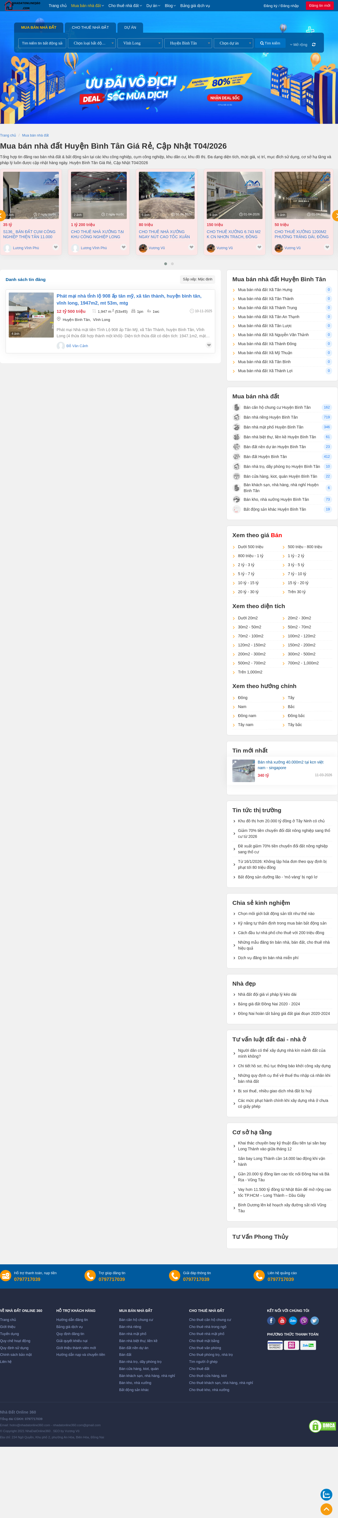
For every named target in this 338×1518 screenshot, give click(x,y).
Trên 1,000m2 (250, 672)
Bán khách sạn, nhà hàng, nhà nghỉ (147, 1376)
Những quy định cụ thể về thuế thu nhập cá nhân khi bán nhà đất (284, 1078)
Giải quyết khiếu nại (72, 1341)
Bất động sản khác (134, 1390)
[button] (165, 264)
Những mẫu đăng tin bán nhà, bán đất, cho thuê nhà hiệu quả (284, 945)
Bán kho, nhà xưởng (135, 1383)
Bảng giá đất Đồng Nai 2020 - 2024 (269, 1004)
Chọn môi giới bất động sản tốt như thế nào (276, 913)
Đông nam (247, 715)
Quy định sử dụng (14, 1348)
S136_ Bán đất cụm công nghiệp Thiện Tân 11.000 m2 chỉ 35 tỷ (29, 234)
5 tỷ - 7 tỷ (246, 574)
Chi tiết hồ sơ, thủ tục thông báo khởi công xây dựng (284, 1066)
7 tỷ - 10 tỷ (297, 574)
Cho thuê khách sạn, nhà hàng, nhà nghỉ (221, 1383)
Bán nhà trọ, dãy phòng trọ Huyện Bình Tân (276, 466)
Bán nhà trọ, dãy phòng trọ (140, 1362)
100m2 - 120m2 (301, 636)
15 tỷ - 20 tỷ (298, 583)
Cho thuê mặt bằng (204, 1341)
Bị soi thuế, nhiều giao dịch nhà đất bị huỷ (275, 1091)
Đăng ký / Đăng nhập (281, 6)
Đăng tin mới (319, 5)
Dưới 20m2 (248, 618)
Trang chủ (58, 5)
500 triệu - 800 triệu (305, 546)
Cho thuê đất (199, 1369)
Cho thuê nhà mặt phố (206, 1334)
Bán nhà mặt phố (132, 1334)
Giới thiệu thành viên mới (76, 1348)
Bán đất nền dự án (133, 1348)
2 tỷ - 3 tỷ (246, 564)
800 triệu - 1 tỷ (250, 555)
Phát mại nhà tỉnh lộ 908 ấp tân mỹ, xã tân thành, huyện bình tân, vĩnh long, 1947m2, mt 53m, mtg (129, 299)
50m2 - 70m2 (299, 627)
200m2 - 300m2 (252, 654)
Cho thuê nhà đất (123, 5)
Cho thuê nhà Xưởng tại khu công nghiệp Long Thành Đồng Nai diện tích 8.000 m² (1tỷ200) (98, 234)
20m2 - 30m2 (299, 618)
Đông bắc (296, 715)
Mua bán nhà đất (86, 5)
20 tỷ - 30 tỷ (248, 592)
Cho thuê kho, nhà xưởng (209, 1390)
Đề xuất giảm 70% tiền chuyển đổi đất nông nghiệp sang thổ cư (283, 849)
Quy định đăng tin (70, 1334)
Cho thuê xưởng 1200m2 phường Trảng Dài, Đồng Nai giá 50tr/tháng (302, 234)
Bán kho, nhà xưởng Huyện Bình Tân (270, 499)
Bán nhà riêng (130, 1327)
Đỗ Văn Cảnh (77, 346)
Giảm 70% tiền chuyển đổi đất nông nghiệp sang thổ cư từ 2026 (284, 833)
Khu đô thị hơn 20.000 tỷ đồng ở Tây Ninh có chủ (281, 821)
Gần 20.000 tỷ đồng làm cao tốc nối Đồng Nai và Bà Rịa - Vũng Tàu (283, 1177)
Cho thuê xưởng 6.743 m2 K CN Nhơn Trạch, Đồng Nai (234, 234)
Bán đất (125, 1355)
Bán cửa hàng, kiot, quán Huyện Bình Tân (274, 476)
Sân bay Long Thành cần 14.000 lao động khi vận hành (281, 1161)
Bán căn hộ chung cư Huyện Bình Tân (271, 407)
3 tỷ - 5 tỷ (296, 564)
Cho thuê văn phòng (205, 1348)
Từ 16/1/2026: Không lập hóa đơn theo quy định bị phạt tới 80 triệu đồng (282, 864)
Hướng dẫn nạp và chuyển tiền (80, 1355)
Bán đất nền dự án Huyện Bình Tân (269, 447)
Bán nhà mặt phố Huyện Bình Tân (267, 427)
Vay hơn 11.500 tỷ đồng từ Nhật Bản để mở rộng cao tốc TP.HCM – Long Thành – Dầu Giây (284, 1192)
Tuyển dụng (9, 1334)
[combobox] (92, 43)
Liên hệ (6, 1362)
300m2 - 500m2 (301, 654)
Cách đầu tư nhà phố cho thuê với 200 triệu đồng (281, 932)
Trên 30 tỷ (297, 592)
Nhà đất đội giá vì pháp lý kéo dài (267, 994)
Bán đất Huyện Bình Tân (259, 456)
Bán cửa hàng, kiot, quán (139, 1369)
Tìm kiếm (270, 43)
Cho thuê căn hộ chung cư (210, 1320)
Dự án (151, 5)
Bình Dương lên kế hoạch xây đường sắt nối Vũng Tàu (282, 1208)
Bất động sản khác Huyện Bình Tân (269, 509)
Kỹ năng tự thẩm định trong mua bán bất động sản (282, 923)
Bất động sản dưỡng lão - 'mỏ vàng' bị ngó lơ (277, 877)
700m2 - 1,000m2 (303, 663)
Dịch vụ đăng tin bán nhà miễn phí (268, 958)
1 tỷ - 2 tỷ (296, 555)
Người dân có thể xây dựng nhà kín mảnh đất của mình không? (282, 1053)
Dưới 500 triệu (250, 546)
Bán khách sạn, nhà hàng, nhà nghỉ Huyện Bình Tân (275, 488)
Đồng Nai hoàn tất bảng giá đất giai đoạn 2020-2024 (284, 1013)
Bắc (291, 706)
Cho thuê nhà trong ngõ (207, 1327)
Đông (242, 697)
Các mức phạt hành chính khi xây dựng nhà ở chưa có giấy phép (283, 1103)
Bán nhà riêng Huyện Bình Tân (265, 417)
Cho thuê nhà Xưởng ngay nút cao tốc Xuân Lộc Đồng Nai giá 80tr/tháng (164, 234)
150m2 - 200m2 (301, 645)
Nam (242, 706)
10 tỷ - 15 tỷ (248, 583)
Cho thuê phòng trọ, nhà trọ (211, 1355)
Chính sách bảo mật (16, 1355)
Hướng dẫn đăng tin (72, 1320)
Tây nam (245, 724)
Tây (291, 697)
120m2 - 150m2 (252, 645)
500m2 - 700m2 (252, 663)
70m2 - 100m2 (250, 636)
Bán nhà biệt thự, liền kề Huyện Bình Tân (274, 437)
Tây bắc (295, 724)
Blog (169, 5)
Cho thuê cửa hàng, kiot (208, 1376)
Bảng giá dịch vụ (195, 5)
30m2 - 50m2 (249, 627)
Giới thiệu (7, 1327)
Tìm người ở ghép (203, 1362)
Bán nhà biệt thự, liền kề (138, 1341)
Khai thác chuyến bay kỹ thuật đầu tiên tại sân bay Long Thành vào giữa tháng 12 (282, 1146)
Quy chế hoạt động (15, 1341)
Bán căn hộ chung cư (136, 1320)
